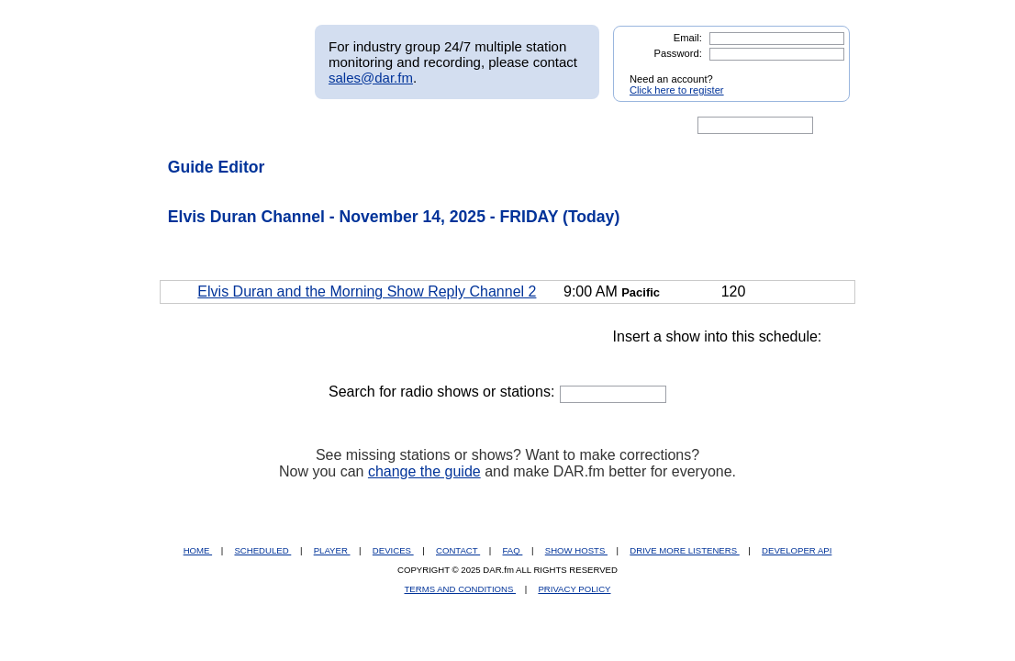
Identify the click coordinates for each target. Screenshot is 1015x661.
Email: (688, 37)
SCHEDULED (262, 550)
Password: (678, 53)
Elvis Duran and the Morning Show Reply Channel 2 (366, 291)
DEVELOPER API (796, 550)
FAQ (513, 550)
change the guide (424, 471)
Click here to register (677, 89)
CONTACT (458, 550)
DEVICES (393, 550)
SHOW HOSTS (576, 550)
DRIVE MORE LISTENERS (684, 550)
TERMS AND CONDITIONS (461, 589)
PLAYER (332, 550)
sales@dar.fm (371, 77)
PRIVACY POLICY (574, 589)
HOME (198, 550)
